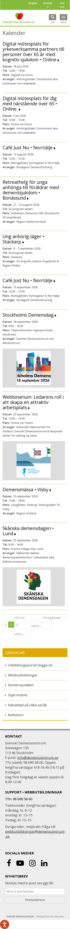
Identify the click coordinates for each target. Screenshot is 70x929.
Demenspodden (21, 685)
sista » (18, 634)
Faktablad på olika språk (27, 705)
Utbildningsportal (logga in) (30, 665)
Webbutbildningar (23, 675)
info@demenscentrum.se (37, 757)
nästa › (36, 626)
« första (19, 618)
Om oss (62, 4)
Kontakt (47, 4)
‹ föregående (51, 618)
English (33, 3)
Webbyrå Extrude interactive (50, 916)
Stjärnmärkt (17, 695)
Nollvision (16, 715)
